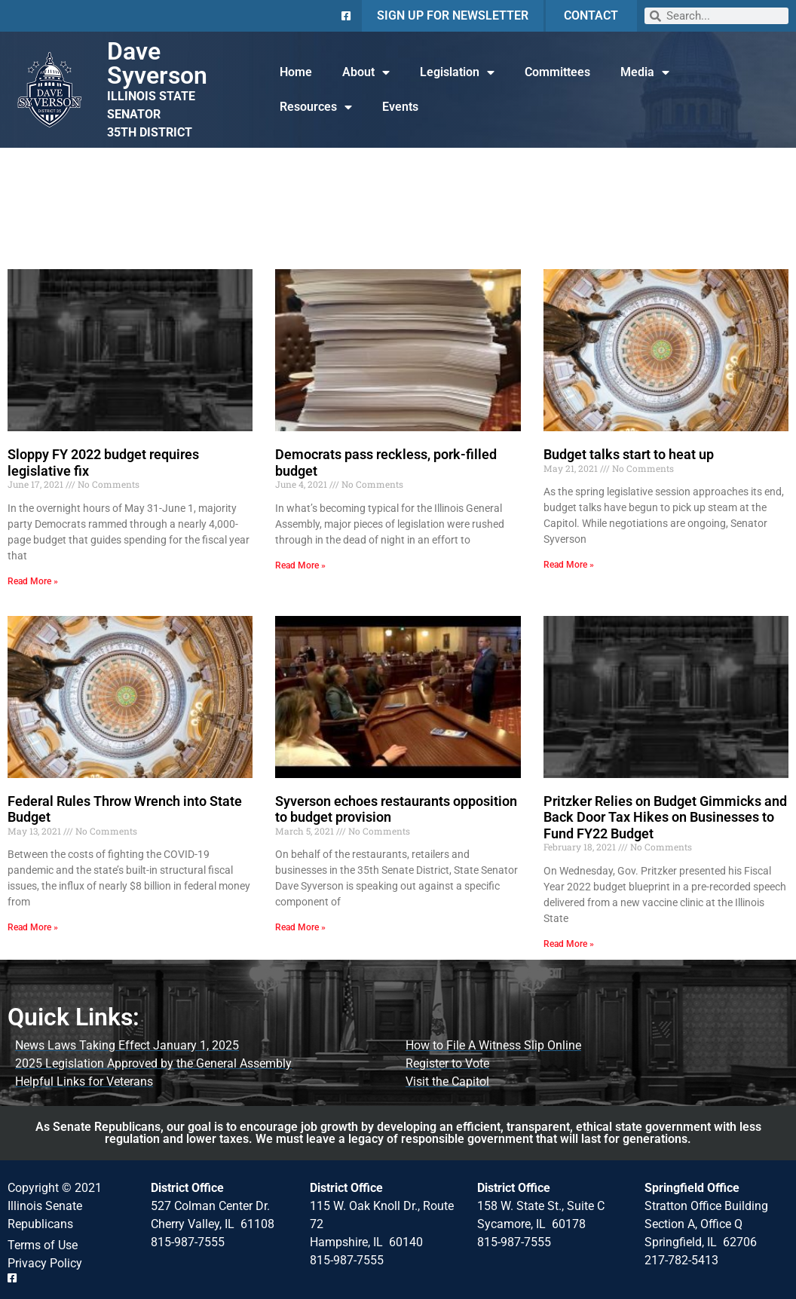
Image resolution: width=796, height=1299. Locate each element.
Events (400, 107)
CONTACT (591, 15)
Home (296, 72)
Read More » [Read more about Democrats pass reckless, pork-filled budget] (300, 565)
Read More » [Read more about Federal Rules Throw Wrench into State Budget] (33, 927)
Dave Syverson (157, 63)
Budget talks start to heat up (628, 454)
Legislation (457, 72)
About (366, 72)
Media (644, 72)
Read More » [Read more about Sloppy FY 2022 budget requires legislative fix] (33, 581)
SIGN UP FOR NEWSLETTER (452, 15)
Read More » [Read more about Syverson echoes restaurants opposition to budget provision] (300, 927)
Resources (316, 107)
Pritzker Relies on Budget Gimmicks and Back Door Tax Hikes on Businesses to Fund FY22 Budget (665, 817)
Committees (557, 72)
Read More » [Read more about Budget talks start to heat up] (568, 564)
